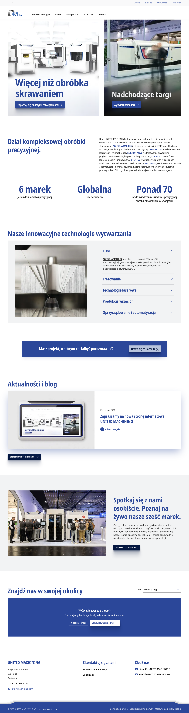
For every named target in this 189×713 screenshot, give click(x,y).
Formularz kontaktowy (95, 669)
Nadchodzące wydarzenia (126, 548)
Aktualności (89, 15)
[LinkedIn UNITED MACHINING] (152, 669)
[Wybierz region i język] (12, 3)
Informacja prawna (118, 709)
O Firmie (103, 15)
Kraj (139, 590)
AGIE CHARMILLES (112, 259)
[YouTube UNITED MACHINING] (152, 675)
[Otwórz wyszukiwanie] (179, 13)
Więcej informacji (78, 623)
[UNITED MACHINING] (15, 13)
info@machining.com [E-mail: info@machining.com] (22, 689)
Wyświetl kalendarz (126, 105)
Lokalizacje (88, 675)
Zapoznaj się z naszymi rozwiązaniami (40, 105)
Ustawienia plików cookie (168, 709)
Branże (58, 15)
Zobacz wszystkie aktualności (24, 457)
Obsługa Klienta (72, 15)
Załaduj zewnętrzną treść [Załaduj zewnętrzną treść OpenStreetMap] (105, 623)
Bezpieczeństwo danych (141, 709)
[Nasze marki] (127, 3)
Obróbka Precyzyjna (41, 15)
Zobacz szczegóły (110, 430)
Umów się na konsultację (145, 349)
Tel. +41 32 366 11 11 (18, 683)
